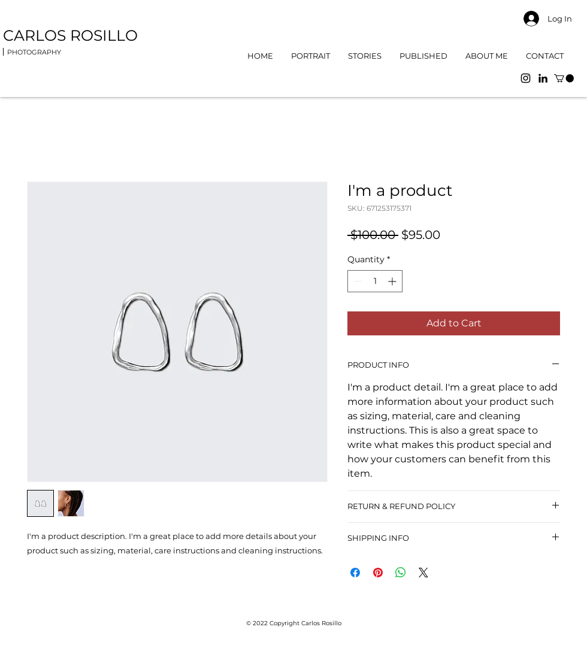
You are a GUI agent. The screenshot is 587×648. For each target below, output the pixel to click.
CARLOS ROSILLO (72, 35)
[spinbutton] (375, 281)
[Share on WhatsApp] (401, 572)
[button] (564, 78)
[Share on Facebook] (355, 572)
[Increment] (393, 281)
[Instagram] (525, 78)
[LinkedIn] (543, 78)
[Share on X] (423, 572)
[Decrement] (356, 281)
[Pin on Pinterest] (378, 572)
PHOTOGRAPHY (34, 52)
